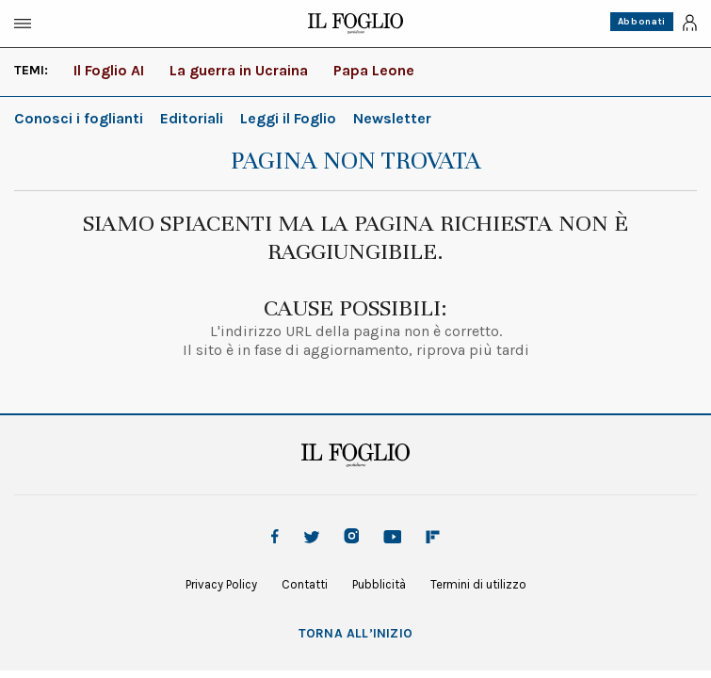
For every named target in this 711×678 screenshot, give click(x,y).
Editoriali (191, 118)
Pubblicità (379, 584)
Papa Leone (373, 70)
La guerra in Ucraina (239, 70)
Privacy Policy (221, 584)
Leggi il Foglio (288, 118)
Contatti (305, 584)
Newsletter (392, 118)
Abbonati (642, 21)
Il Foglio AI (108, 70)
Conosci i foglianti (78, 118)
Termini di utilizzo (478, 584)
